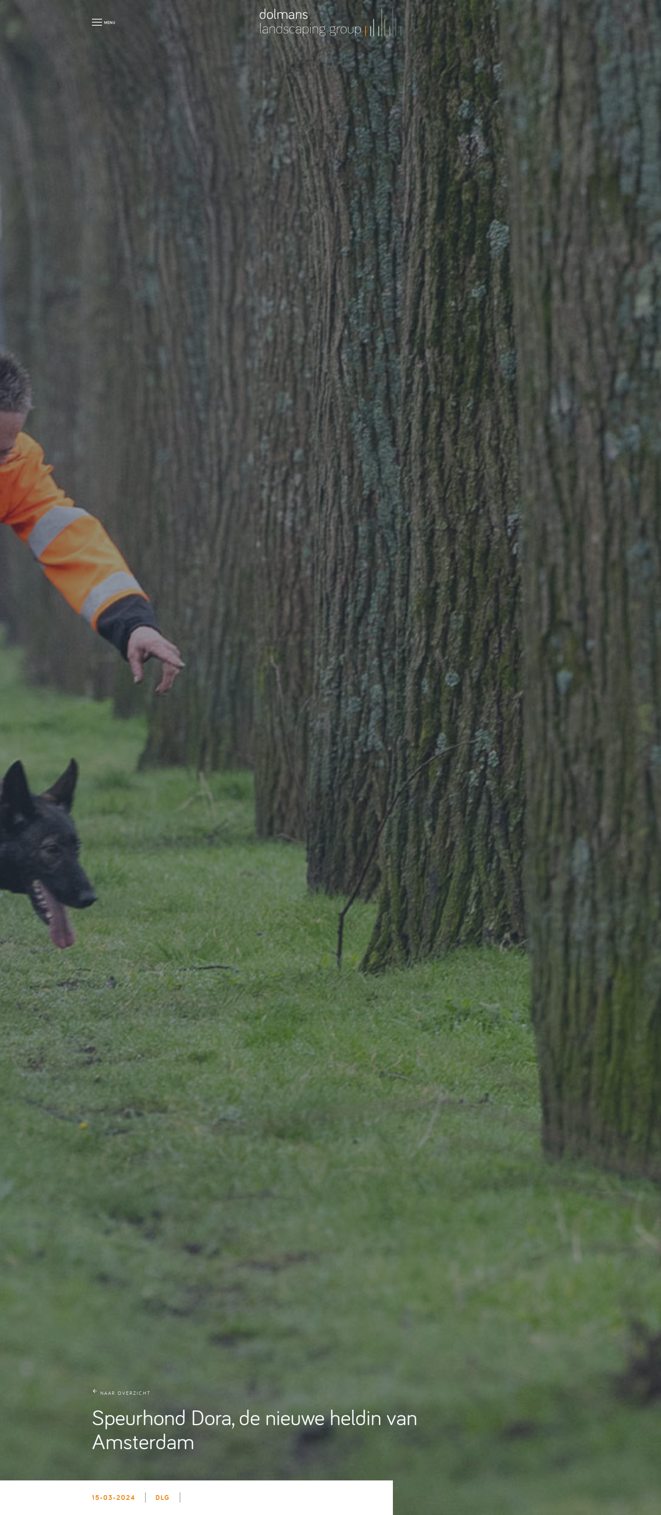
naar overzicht (125, 1393)
